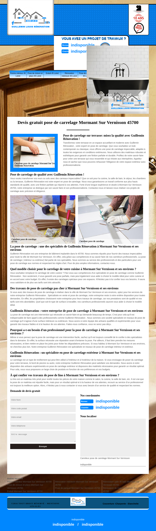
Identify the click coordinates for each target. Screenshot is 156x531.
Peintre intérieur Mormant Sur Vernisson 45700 (29, 481)
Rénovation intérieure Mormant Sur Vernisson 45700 (76, 483)
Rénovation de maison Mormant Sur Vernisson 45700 (125, 489)
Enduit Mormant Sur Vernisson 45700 (25, 491)
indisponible (84, 44)
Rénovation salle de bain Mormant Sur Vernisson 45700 (121, 483)
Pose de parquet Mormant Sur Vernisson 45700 (77, 488)
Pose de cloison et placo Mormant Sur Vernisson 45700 (25, 486)
